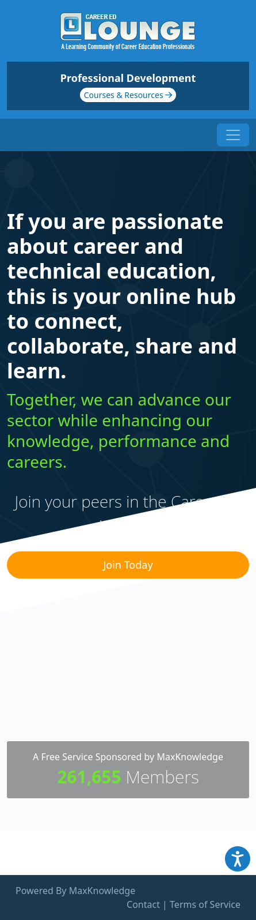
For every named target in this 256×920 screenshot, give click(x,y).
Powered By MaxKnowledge (75, 890)
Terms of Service (205, 904)
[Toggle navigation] (233, 135)
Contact (143, 904)
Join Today (127, 565)
